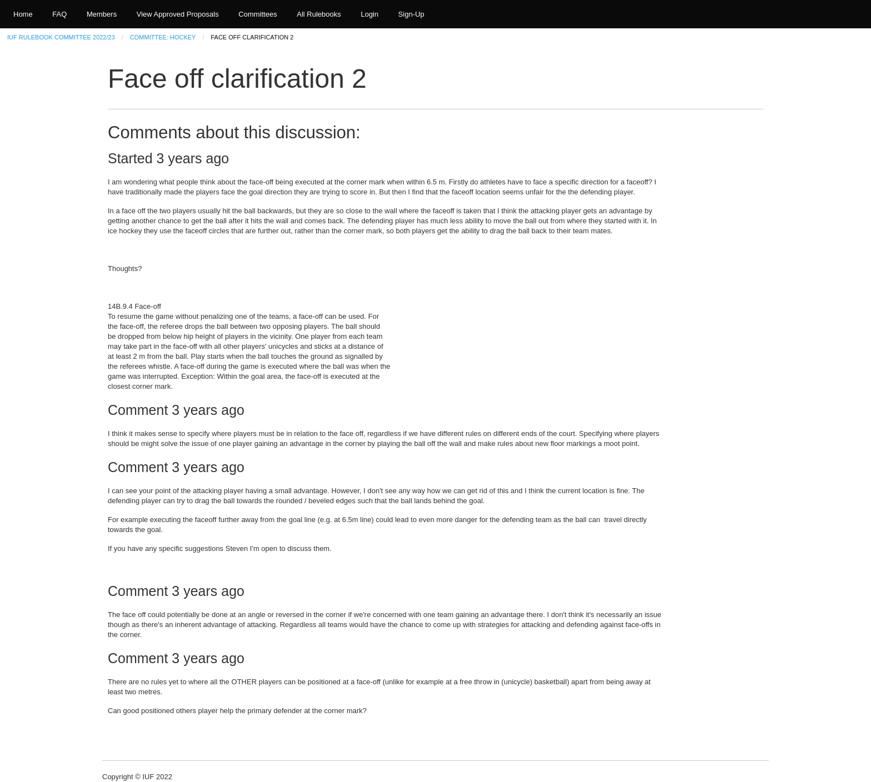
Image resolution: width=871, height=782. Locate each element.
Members (102, 14)
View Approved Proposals (178, 14)
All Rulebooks (319, 14)
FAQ (59, 14)
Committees (257, 14)
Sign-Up (411, 14)
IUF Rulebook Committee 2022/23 (61, 37)
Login (369, 14)
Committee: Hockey (163, 37)
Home (23, 14)
